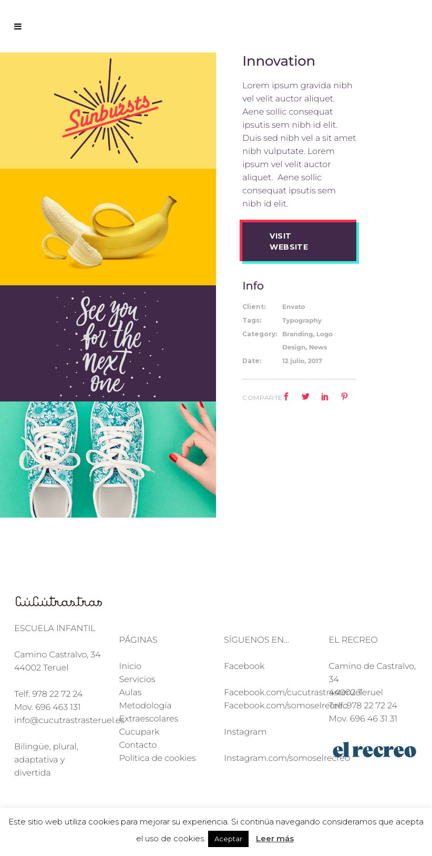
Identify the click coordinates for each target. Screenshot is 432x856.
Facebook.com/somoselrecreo (286, 706)
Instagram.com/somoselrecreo (287, 759)
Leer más (275, 838)
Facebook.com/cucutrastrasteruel (293, 693)
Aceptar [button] (228, 838)
